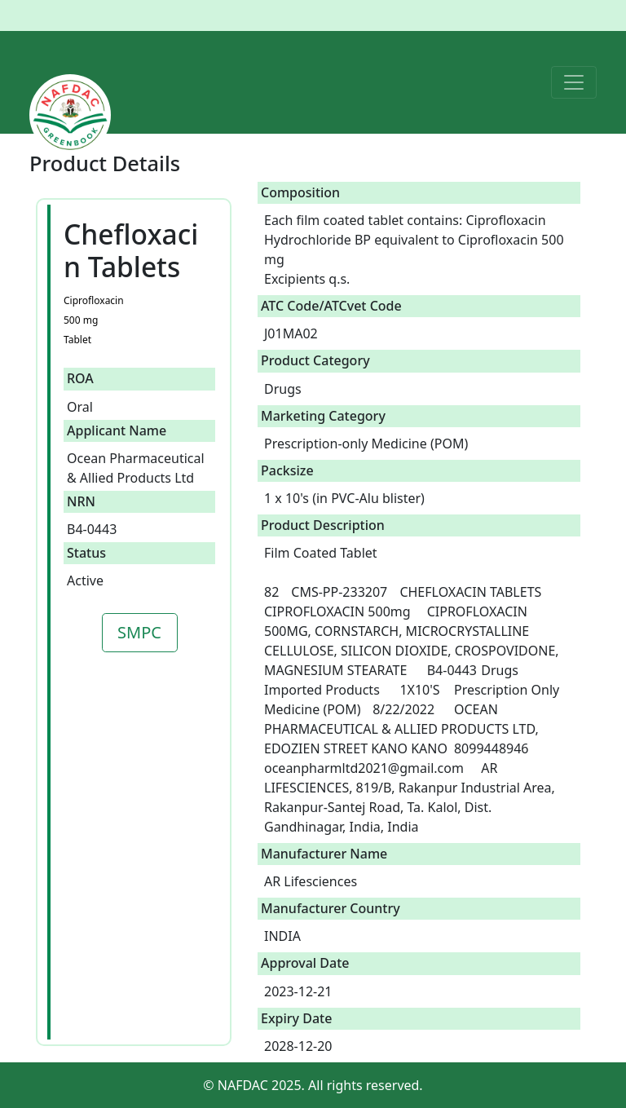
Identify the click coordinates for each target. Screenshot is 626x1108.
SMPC (139, 632)
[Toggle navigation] (574, 82)
